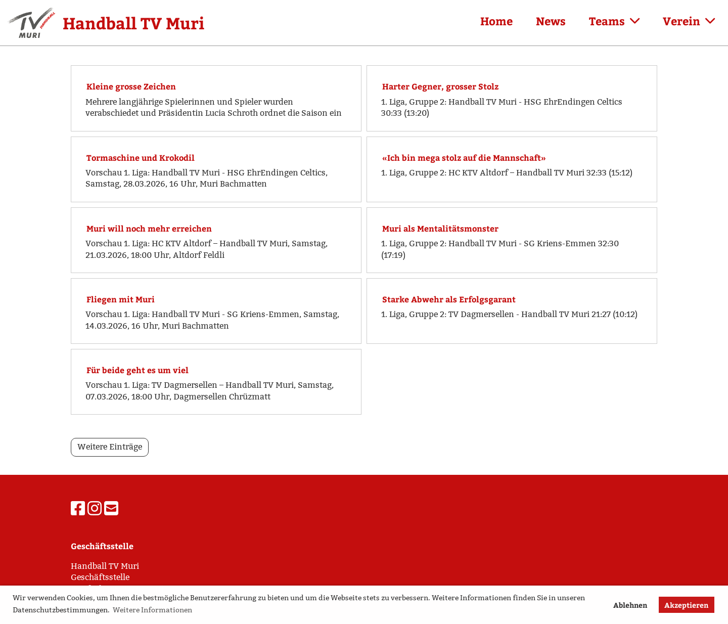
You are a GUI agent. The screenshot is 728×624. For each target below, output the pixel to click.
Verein (689, 20)
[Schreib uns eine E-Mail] (111, 508)
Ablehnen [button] (630, 605)
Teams (614, 20)
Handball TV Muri (133, 23)
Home (496, 20)
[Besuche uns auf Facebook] (78, 508)
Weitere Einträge (109, 447)
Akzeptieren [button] (686, 605)
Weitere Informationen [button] (152, 609)
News (551, 20)
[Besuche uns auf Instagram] (94, 508)
